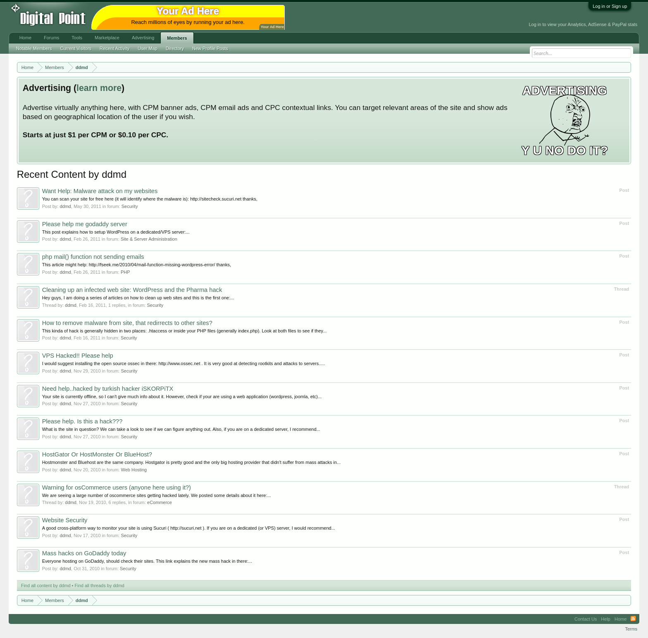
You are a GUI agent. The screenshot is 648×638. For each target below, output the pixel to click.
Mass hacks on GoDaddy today (84, 553)
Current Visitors (76, 48)
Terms (631, 628)
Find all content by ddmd (46, 585)
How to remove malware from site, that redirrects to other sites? (127, 323)
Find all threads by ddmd (99, 585)
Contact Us (585, 618)
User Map (147, 48)
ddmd (65, 206)
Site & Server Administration (149, 239)
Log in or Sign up (610, 6)
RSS (633, 619)
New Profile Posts (210, 48)
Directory (175, 48)
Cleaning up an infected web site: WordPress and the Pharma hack (132, 290)
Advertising (143, 37)
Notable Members (34, 48)
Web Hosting (134, 469)
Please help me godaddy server (84, 224)
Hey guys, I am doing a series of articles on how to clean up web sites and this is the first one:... (138, 297)
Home (25, 37)
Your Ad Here (272, 27)
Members (177, 38)
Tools (76, 37)
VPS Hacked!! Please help (77, 355)
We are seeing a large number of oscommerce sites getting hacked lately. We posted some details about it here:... (156, 495)
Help (605, 618)
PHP (125, 272)
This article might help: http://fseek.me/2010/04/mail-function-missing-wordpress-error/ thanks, (136, 264)
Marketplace (107, 37)
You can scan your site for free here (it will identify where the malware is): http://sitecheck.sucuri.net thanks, (149, 198)
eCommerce (159, 502)
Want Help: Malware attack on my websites (100, 191)
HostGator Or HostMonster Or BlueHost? (97, 454)
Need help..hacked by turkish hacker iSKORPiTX (108, 388)
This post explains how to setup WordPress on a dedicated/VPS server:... (116, 231)
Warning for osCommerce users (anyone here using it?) (116, 487)
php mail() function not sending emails (93, 256)
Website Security (65, 520)
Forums (51, 37)
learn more (99, 88)
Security (130, 206)
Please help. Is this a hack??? (82, 421)
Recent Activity (114, 48)
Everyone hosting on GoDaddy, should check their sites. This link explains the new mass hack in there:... (147, 561)
